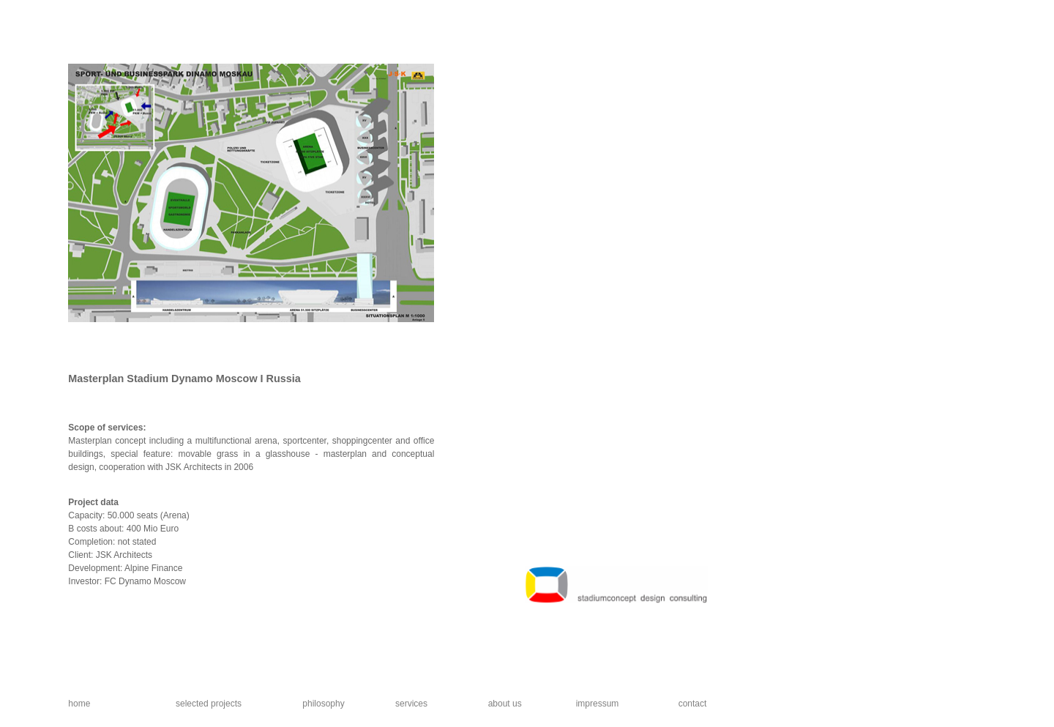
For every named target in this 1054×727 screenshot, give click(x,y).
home (79, 703)
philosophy (323, 703)
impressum (597, 703)
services (411, 703)
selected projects (209, 703)
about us (505, 703)
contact (693, 703)
